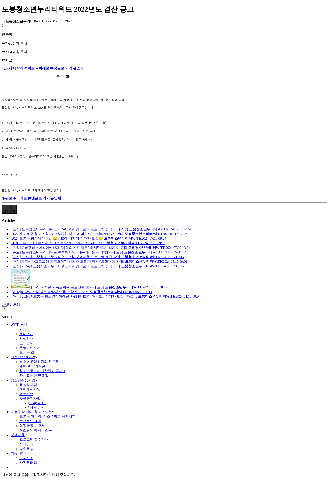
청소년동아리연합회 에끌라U (42, 371)
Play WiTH (37, 403)
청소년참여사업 (24, 357)
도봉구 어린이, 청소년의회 (32, 412)
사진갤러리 (28, 462)
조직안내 (26, 343)
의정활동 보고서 (32, 426)
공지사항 (26, 458)
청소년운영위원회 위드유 (39, 361)
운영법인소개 (29, 348)
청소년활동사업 (24, 380)
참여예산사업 (29, 389)
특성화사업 (28, 385)
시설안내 (26, 338)
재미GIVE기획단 (32, 366)
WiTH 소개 (20, 325)
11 (18, 304)
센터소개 (26, 334)
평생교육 (19, 435)
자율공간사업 (31, 398)
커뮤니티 (19, 453)
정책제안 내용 (30, 421)
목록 (9, 209)
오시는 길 (26, 352)
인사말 (24, 329)
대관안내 (36, 407)
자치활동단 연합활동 (35, 375)
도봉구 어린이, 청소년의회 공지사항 (47, 416)
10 (14, 304)
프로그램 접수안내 (33, 439)
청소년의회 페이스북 (35, 430)
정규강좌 (26, 444)
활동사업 (26, 394)
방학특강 (26, 449)
